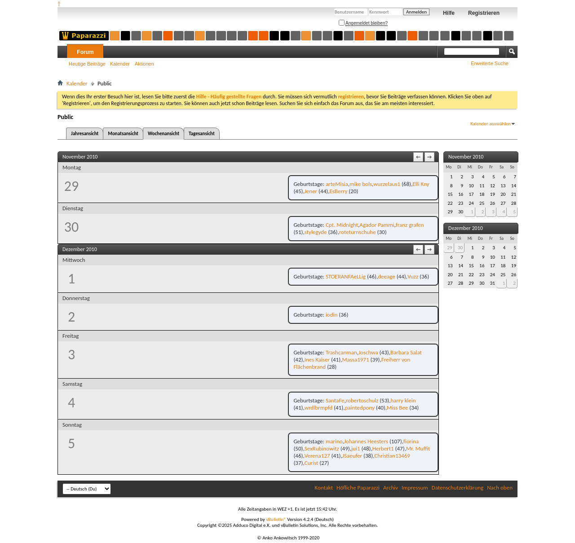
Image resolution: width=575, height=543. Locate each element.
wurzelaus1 (386, 184)
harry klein (403, 400)
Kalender (120, 63)
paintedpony (359, 407)
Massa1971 (355, 359)
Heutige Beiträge (87, 63)
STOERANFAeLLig (346, 276)
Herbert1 (383, 448)
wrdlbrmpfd (318, 407)
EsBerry (338, 191)
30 (460, 248)
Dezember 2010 (465, 228)
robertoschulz (362, 400)
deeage (386, 276)
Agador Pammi (376, 224)
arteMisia (337, 184)
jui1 (355, 448)
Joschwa (368, 352)
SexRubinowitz (322, 448)
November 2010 (465, 157)
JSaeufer (352, 455)
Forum (85, 52)
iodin (331, 314)
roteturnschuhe (357, 232)
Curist (311, 462)
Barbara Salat (406, 352)
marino (334, 441)
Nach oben (500, 487)
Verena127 (317, 455)
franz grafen (410, 224)
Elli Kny (420, 184)
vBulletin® (276, 519)
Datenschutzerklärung (458, 487)
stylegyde (316, 232)
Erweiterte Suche (490, 63)
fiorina (411, 441)
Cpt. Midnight (342, 224)
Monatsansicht (123, 134)
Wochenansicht (163, 134)
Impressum (415, 487)
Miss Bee (397, 407)
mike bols (360, 184)
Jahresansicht (84, 134)
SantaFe (335, 400)
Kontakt (323, 487)
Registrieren (484, 13)
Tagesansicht (202, 134)
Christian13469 (392, 455)
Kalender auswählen (490, 124)
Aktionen (144, 63)
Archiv (390, 487)
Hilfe (449, 13)
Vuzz (412, 276)
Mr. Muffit (418, 448)
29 (449, 248)
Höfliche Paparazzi (358, 487)
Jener (311, 191)
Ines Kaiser (317, 359)
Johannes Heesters (366, 441)
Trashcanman (341, 352)
